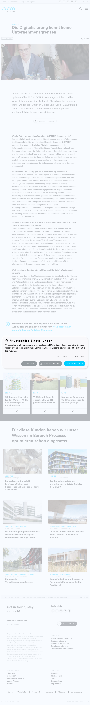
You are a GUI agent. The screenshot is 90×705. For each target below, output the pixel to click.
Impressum (79, 357)
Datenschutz (64, 357)
